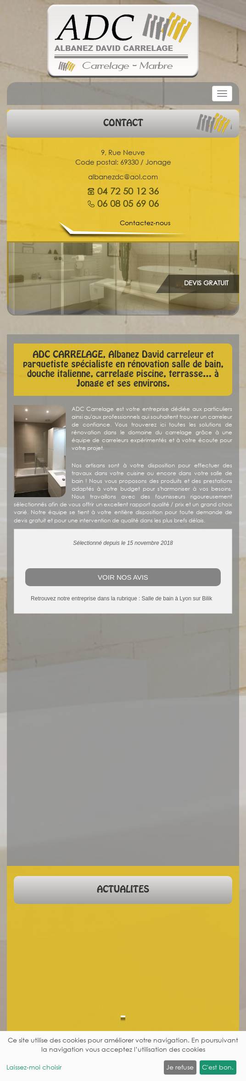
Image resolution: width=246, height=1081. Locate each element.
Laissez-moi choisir (34, 1067)
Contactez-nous (145, 222)
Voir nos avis (123, 577)
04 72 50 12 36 (128, 191)
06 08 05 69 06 (128, 204)
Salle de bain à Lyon (166, 598)
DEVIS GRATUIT (206, 282)
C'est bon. (218, 1067)
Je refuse (180, 1067)
